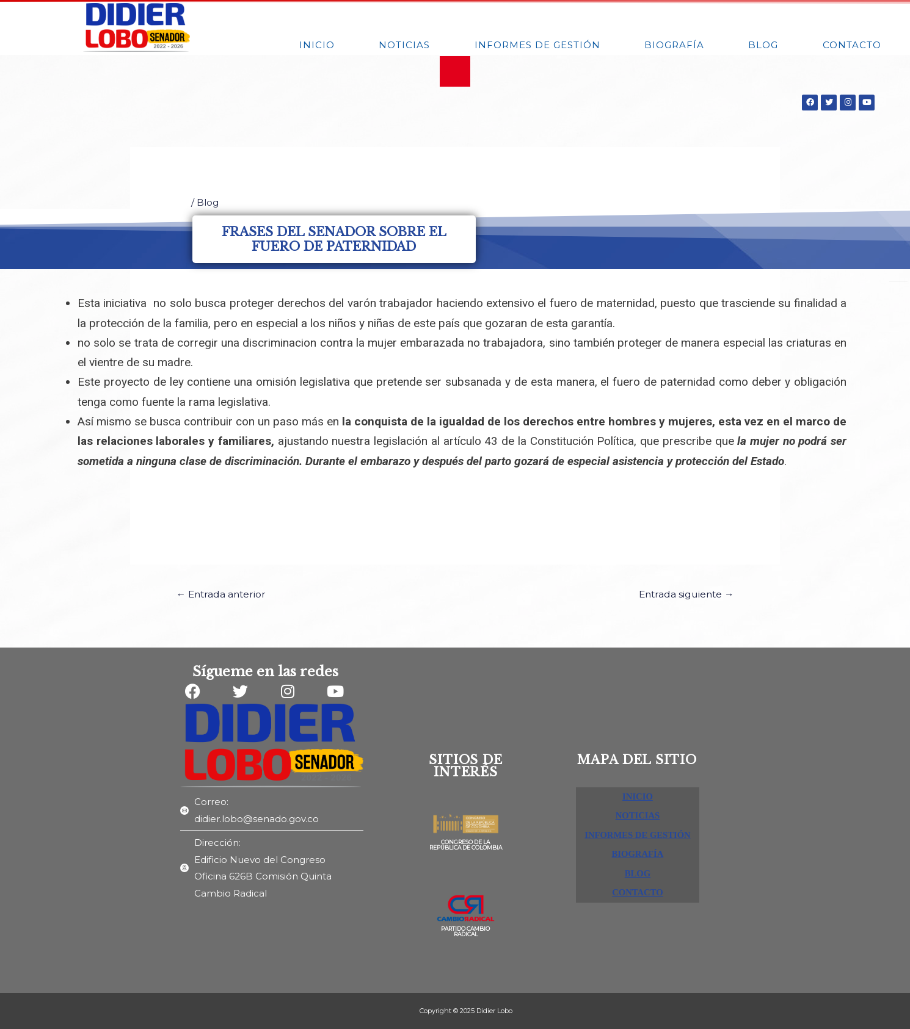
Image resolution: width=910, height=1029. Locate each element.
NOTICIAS (404, 45)
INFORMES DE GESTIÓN (537, 45)
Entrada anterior (224, 594)
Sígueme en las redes (265, 671)
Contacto (852, 45)
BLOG (763, 45)
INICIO (317, 45)
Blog (208, 202)
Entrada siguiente (683, 594)
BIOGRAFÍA (674, 45)
